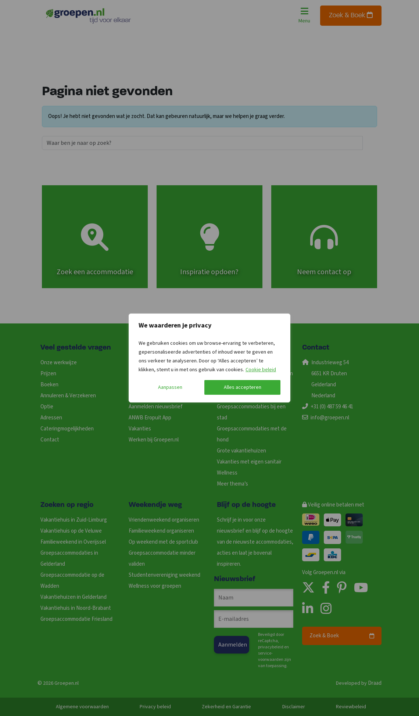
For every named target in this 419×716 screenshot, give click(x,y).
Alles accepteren (242, 387)
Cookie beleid (261, 369)
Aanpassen (170, 387)
